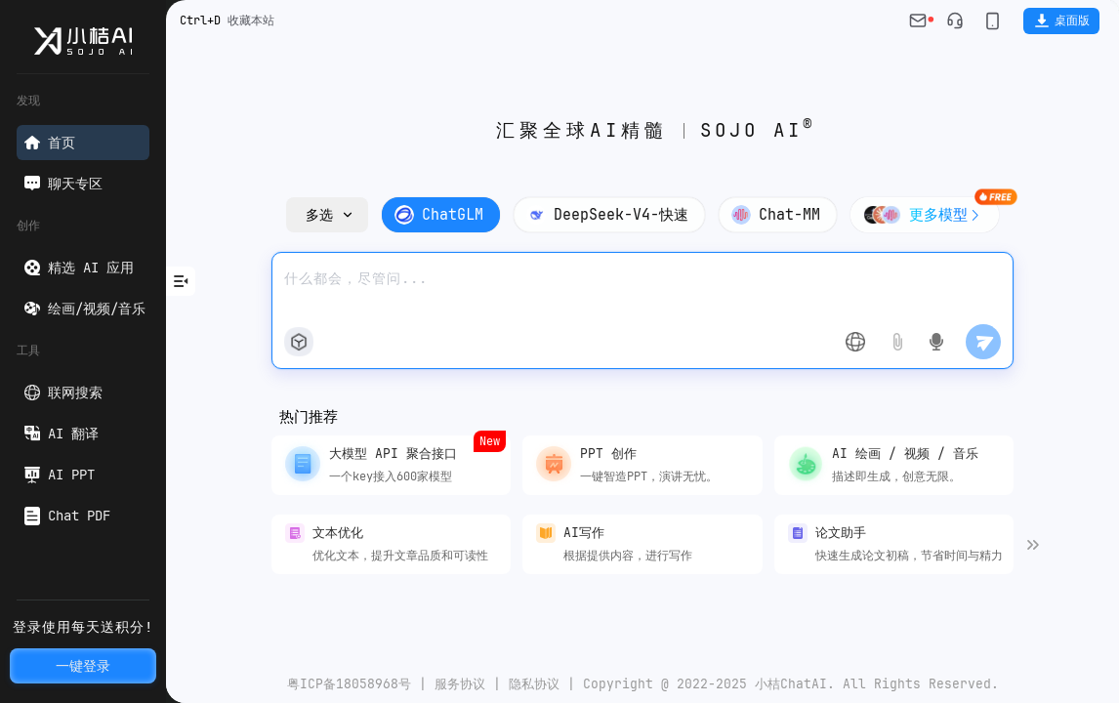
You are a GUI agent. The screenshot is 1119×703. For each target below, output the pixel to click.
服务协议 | (464, 684)
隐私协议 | (538, 684)
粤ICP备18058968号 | (357, 684)
